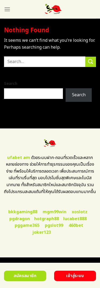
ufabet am (18, 158)
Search (10, 83)
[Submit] (90, 62)
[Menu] (7, 9)
